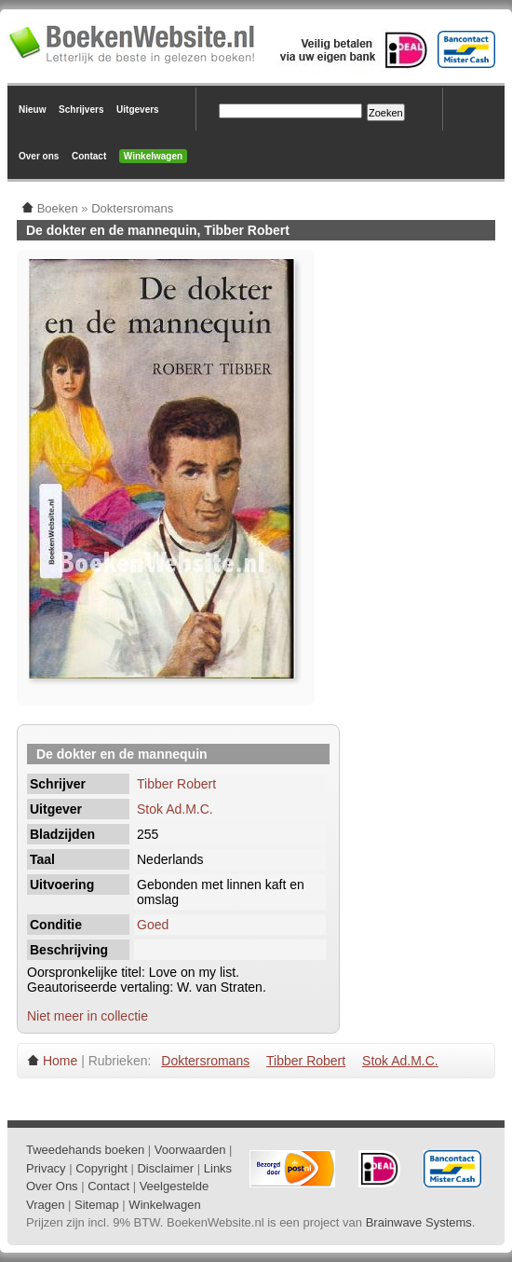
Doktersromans (205, 1060)
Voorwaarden (190, 1150)
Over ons (39, 156)
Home (60, 1060)
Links (218, 1168)
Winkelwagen (153, 156)
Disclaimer (165, 1168)
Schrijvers (81, 109)
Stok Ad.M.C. (175, 809)
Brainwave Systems (419, 1222)
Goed (152, 924)
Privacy (46, 1168)
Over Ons (52, 1186)
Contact (89, 156)
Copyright (101, 1168)
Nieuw (32, 109)
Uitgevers (137, 109)
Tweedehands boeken (85, 1150)
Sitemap (96, 1205)
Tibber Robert (176, 783)
